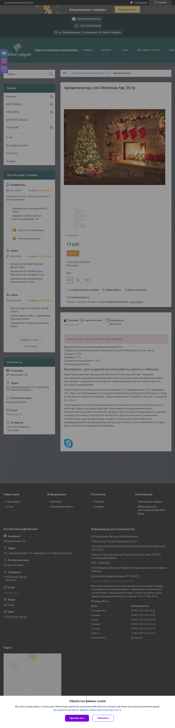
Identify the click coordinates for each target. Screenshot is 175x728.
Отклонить (103, 718)
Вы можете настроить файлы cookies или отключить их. (86, 710)
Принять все (77, 718)
